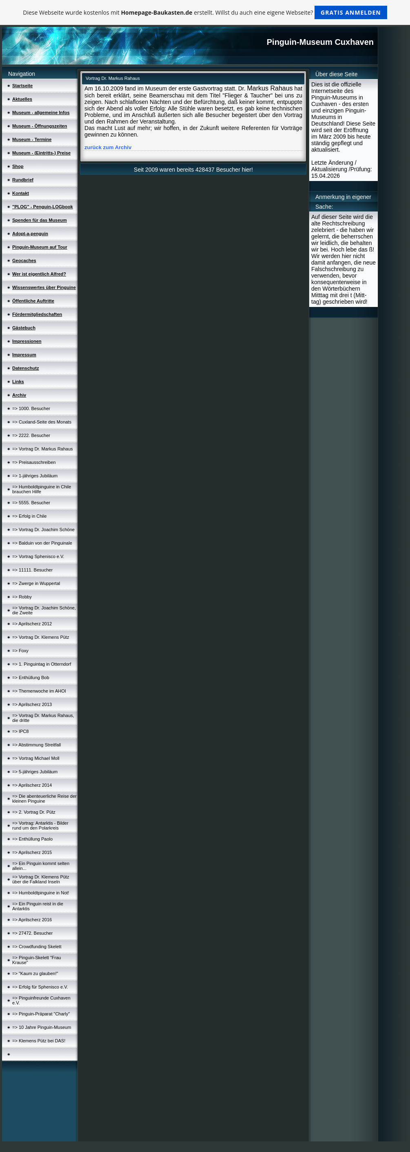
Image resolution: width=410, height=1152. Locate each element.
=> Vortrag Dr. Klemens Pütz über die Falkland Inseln (40, 879)
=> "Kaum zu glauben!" (35, 973)
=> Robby (22, 596)
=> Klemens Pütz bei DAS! (38, 1040)
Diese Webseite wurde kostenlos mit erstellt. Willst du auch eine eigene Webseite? (205, 12)
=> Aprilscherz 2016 (32, 919)
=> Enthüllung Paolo (32, 838)
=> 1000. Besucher (31, 408)
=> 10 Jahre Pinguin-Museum (41, 1027)
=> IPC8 (20, 731)
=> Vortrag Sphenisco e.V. (38, 556)
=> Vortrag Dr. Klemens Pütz (40, 637)
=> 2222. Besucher (31, 435)
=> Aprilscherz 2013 (32, 704)
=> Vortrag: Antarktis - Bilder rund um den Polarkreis (40, 825)
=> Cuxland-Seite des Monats (41, 421)
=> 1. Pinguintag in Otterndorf (41, 664)
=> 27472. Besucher (32, 933)
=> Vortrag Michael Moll (36, 758)
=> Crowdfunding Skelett (36, 946)
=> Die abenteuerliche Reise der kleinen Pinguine (44, 798)
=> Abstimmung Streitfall (36, 744)
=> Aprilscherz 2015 (32, 852)
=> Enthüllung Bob (30, 677)
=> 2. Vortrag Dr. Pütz (33, 812)
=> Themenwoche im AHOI (39, 691)
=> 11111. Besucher (32, 569)
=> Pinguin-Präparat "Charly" (41, 1013)
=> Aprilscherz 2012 (32, 623)
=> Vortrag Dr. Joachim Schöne (43, 529)
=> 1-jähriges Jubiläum (35, 475)
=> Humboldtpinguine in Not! (40, 892)
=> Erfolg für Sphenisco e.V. (40, 986)
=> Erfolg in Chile (29, 516)
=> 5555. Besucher (31, 502)
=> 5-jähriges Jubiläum (35, 771)
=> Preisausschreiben (33, 462)
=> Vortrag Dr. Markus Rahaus (42, 448)
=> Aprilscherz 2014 (32, 785)
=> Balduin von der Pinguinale (42, 543)
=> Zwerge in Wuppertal (36, 583)
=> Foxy (20, 650)
